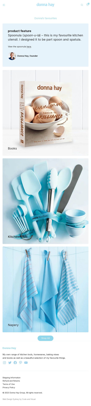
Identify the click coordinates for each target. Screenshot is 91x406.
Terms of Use (9, 384)
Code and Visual (29, 399)
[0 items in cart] (87, 5)
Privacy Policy (9, 387)
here (29, 46)
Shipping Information (11, 377)
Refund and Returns (11, 381)
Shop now (45, 113)
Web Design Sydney (11, 399)
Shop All (45, 338)
